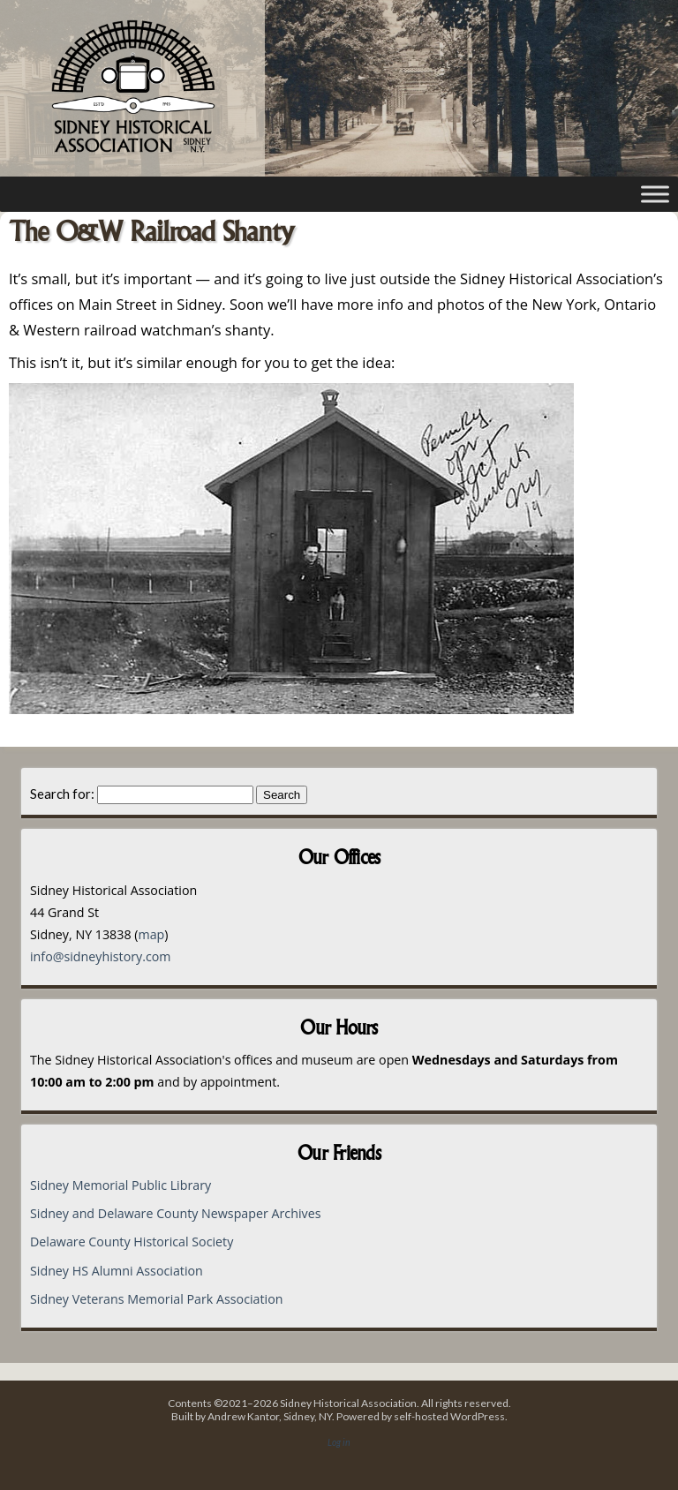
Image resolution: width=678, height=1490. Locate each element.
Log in (339, 1442)
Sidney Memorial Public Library (120, 1185)
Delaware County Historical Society (131, 1241)
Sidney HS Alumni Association (116, 1270)
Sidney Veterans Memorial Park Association (156, 1299)
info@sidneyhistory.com (100, 956)
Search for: (62, 793)
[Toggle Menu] (655, 194)
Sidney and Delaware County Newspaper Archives (175, 1213)
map (151, 934)
